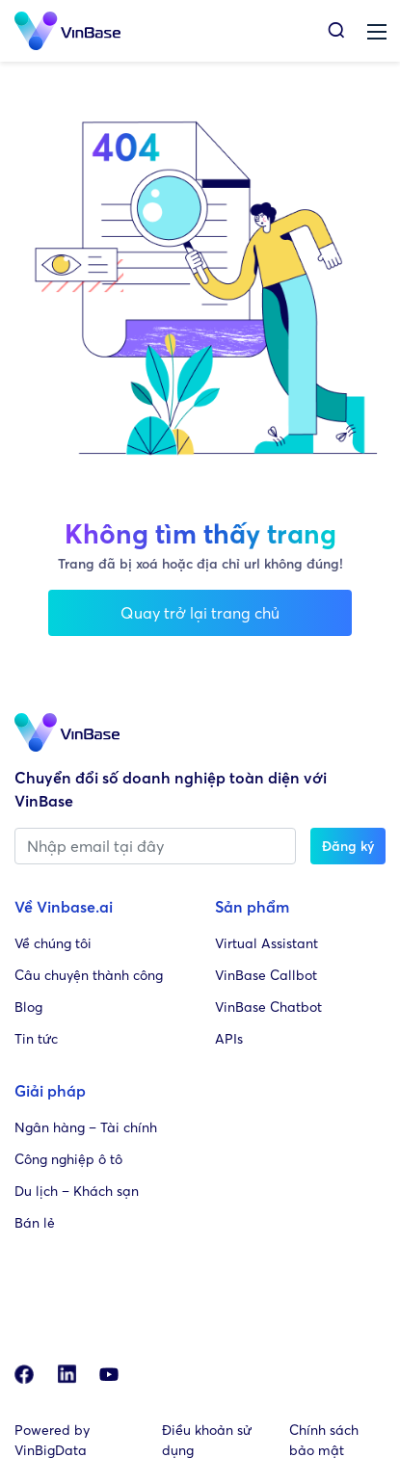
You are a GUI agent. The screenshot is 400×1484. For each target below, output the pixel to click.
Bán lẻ (34, 1222)
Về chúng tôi (53, 943)
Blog (28, 1006)
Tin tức (36, 1038)
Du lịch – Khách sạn (76, 1190)
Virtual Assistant (266, 943)
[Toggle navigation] (376, 30)
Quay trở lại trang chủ (200, 613)
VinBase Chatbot (268, 1006)
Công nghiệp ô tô (68, 1159)
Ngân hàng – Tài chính (85, 1127)
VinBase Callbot (266, 975)
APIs (229, 1038)
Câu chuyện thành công (88, 975)
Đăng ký (348, 845)
